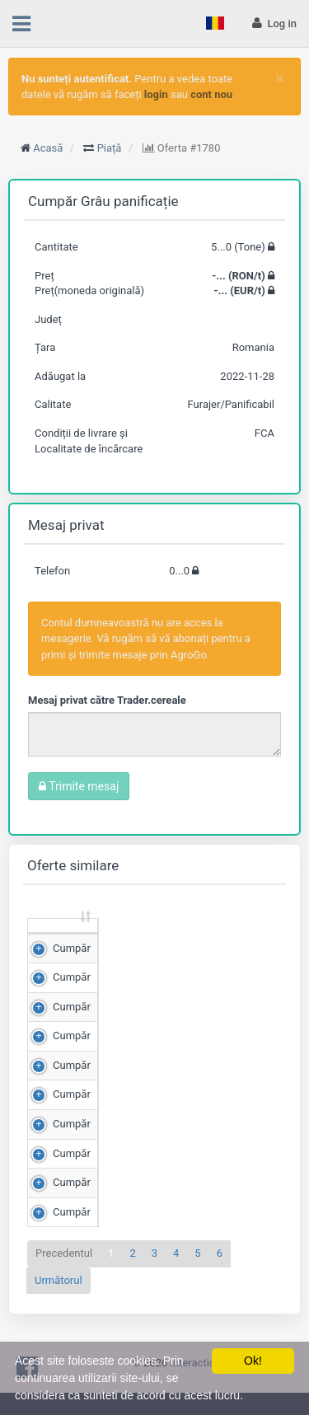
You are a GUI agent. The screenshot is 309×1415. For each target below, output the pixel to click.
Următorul (58, 1311)
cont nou (211, 94)
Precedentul (63, 1283)
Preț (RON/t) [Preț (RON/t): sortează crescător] (222, 940)
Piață (109, 148)
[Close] (279, 78)
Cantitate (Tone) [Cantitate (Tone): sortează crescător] (126, 940)
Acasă (48, 148)
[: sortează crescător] (63, 941)
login (156, 94)
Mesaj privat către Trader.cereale (107, 700)
